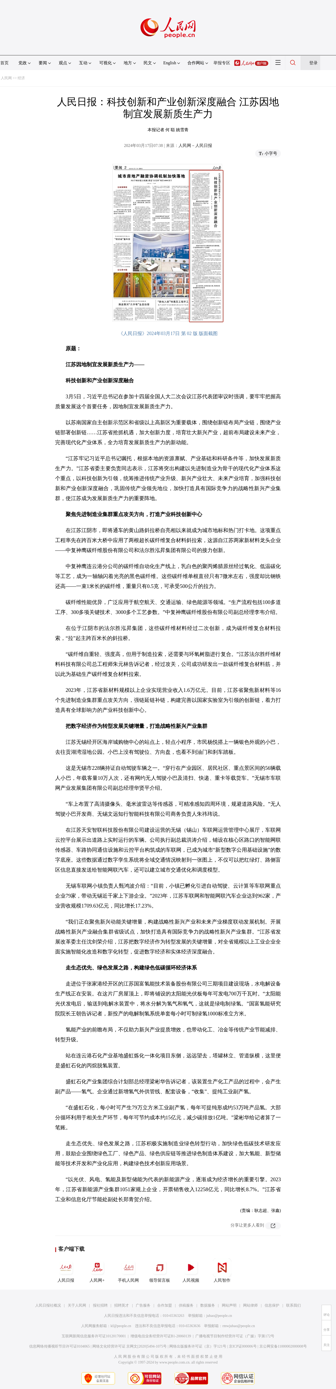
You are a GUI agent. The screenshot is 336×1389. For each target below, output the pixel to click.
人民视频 (191, 1270)
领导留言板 (159, 1270)
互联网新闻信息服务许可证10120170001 (94, 1336)
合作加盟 (164, 1305)
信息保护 (272, 1305)
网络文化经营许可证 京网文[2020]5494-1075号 (129, 1346)
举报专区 (221, 63)
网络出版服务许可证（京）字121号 (197, 1346)
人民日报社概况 (48, 1305)
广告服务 (143, 1305)
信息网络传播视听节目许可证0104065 (59, 1346)
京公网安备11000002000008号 (283, 1346)
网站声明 (229, 1305)
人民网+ (97, 1270)
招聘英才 (121, 1305)
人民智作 (222, 1270)
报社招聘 (100, 1305)
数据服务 (207, 1305)
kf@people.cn (121, 1326)
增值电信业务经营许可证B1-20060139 (160, 1336)
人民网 (6, 78)
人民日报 (66, 1270)
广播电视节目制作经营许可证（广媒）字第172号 (234, 1336)
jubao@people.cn (219, 1316)
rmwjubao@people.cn (238, 1326)
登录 (313, 63)
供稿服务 (186, 1305)
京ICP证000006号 (243, 1346)
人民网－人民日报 (195, 145)
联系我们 (293, 1305)
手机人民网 (128, 1270)
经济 (21, 78)
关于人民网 (77, 1305)
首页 (4, 63)
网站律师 (250, 1305)
